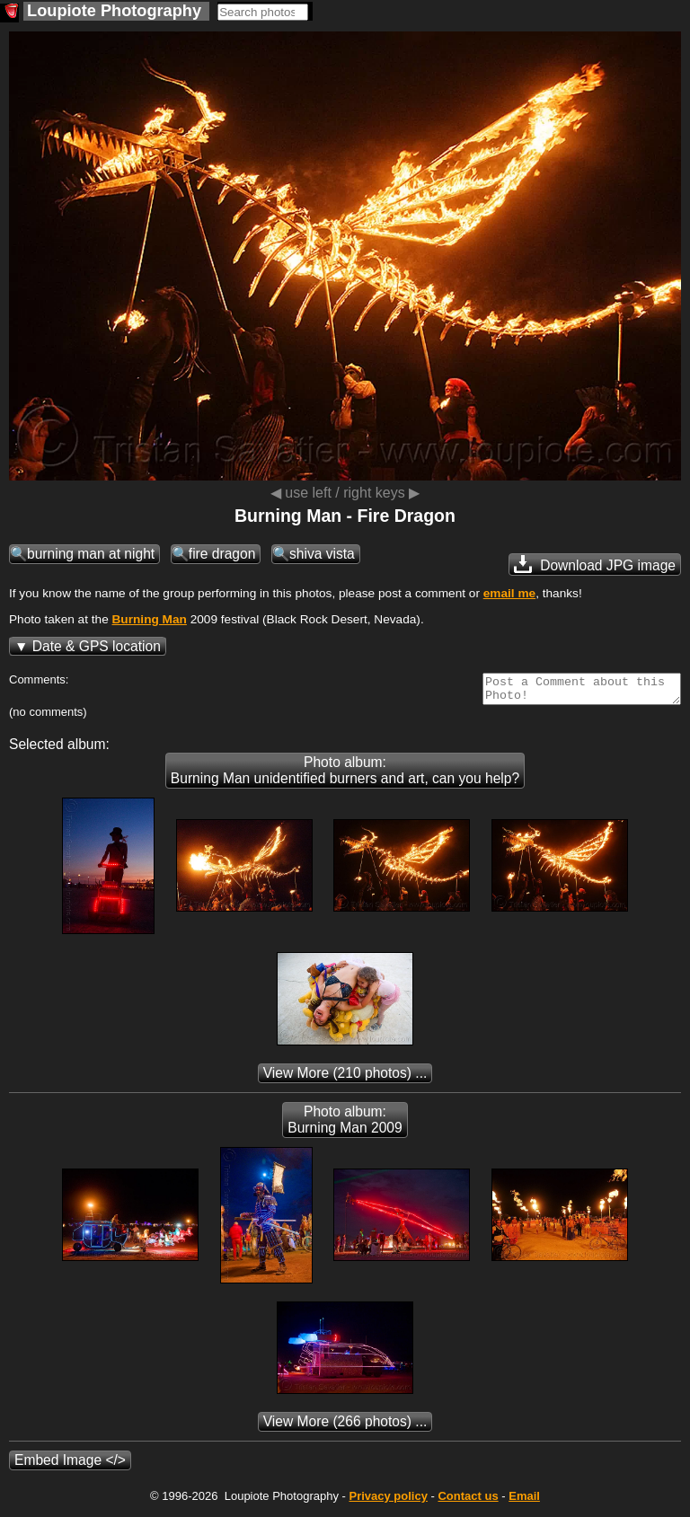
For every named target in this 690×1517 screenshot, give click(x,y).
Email (524, 1501)
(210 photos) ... (345, 1078)
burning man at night (91, 553)
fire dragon (222, 553)
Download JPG (595, 564)
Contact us (468, 1501)
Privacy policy (388, 1501)
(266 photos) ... (345, 1426)
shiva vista (322, 553)
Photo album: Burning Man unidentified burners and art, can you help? (345, 775)
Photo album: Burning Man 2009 (345, 1125)
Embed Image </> (70, 1465)
